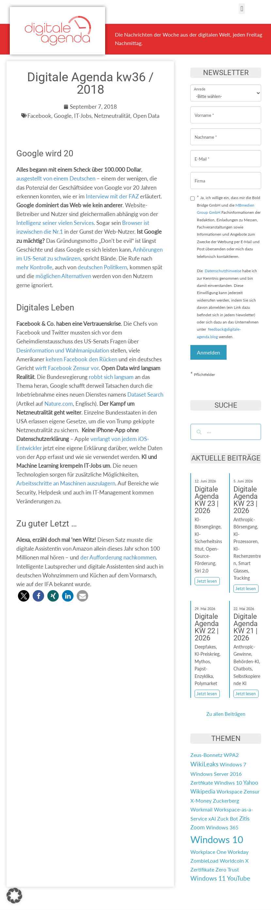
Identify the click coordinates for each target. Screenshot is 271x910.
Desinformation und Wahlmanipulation (62, 350)
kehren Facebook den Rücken (81, 359)
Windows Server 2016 (216, 774)
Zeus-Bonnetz (206, 755)
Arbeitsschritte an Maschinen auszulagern (65, 483)
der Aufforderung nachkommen (118, 557)
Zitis (244, 818)
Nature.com (58, 403)
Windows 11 (208, 878)
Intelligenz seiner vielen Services (55, 222)
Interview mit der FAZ (112, 196)
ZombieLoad (204, 860)
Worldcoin (232, 860)
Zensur (252, 791)
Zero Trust (227, 869)
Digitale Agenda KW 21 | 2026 (245, 627)
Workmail (201, 809)
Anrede (199, 84)
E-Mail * (202, 154)
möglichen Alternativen (63, 276)
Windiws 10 (228, 782)
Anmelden (208, 352)
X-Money (201, 800)
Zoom (197, 827)
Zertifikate (202, 869)
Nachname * (206, 132)
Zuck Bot (227, 818)
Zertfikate (201, 782)
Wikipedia (202, 791)
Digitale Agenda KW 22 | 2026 (207, 627)
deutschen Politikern (102, 267)
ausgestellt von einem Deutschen (55, 178)
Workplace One (208, 852)
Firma (200, 176)
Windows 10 (216, 839)
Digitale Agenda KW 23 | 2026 (207, 500)
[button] (242, 8)
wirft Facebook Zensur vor (67, 368)
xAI (212, 818)
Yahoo (250, 782)
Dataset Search (145, 394)
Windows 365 (222, 827)
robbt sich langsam (111, 376)
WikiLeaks (204, 764)
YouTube (238, 878)
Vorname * (204, 110)
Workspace (229, 791)
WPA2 (231, 755)
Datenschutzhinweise (223, 270)
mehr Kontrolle (34, 267)
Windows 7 (233, 764)
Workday (238, 852)
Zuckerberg (226, 800)
